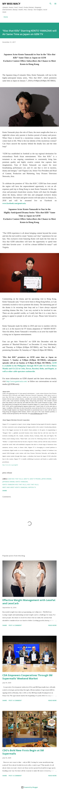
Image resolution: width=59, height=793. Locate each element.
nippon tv (32, 487)
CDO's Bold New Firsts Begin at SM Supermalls (23, 752)
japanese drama (8, 482)
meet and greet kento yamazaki (14, 487)
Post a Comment (15, 625)
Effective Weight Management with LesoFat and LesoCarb (28, 601)
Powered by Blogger (29, 787)
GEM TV (26, 479)
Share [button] (4, 491)
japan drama (46, 479)
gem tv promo (35, 479)
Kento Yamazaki (21, 482)
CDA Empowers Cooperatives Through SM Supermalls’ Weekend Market (27, 676)
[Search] (50, 3)
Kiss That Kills (32, 484)
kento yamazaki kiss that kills (14, 484)
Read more (52, 625)
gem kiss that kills (15, 479)
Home (6, 17)
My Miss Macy (11, 3)
